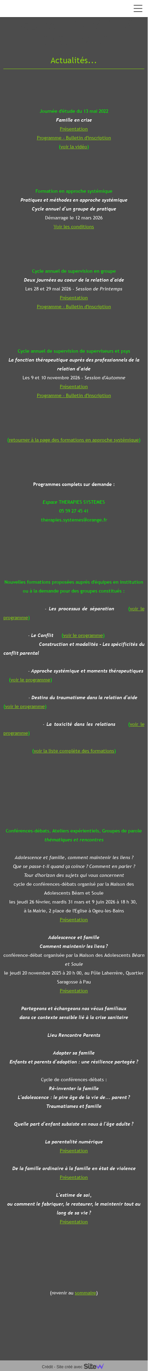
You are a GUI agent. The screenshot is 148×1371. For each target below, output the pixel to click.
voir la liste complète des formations (74, 751)
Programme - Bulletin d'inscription (74, 138)
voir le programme (83, 635)
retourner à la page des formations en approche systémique (74, 440)
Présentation (74, 129)
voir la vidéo (73, 147)
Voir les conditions (74, 226)
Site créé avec (82, 1367)
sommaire (85, 1293)
